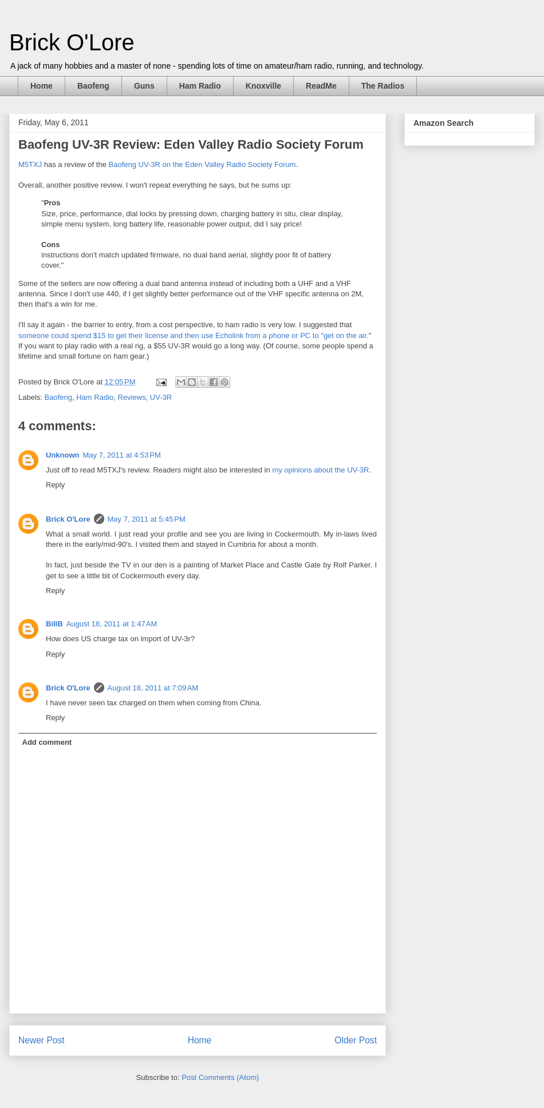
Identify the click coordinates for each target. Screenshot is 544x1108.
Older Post (355, 1040)
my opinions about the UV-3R (320, 470)
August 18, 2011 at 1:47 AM (111, 623)
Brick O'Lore (72, 42)
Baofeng (93, 85)
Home (41, 85)
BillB (54, 623)
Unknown (63, 455)
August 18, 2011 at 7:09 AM (153, 688)
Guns (144, 85)
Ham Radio (200, 85)
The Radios (382, 85)
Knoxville (263, 85)
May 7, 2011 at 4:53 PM (122, 455)
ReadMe (321, 85)
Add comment (47, 742)
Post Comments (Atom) (220, 1077)
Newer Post (41, 1040)
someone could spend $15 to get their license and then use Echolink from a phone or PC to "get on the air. (193, 335)
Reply (55, 484)
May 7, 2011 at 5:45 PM (147, 519)
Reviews (131, 397)
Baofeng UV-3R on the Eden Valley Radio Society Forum (202, 164)
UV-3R (161, 397)
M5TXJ (30, 164)
